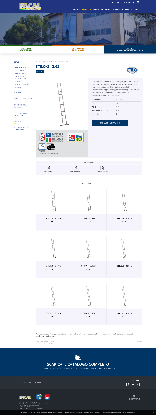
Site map (37, 383)
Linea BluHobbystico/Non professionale (130, 50)
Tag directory (26, 383)
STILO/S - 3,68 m (48, 344)
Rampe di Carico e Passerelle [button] (21, 114)
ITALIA (128, 2)
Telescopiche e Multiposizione (20, 77)
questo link (74, 412)
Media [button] (107, 9)
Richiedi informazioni (110, 123)
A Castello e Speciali (22, 84)
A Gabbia (18, 88)
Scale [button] (16, 62)
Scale (44, 61)
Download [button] (118, 9)
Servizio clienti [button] (132, 9)
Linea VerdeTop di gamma (26, 50)
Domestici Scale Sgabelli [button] (20, 106)
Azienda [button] (76, 9)
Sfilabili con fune (21, 73)
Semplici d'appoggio (22, 67)
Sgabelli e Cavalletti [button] (23, 99)
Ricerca (116, 2)
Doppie (17, 81)
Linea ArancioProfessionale (78, 50)
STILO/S (66, 61)
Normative (98, 9)
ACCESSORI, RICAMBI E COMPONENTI (22, 128)
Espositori (18, 121)
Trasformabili (20, 70)
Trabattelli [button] (19, 93)
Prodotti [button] (86, 9)
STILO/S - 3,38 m (49, 342)
